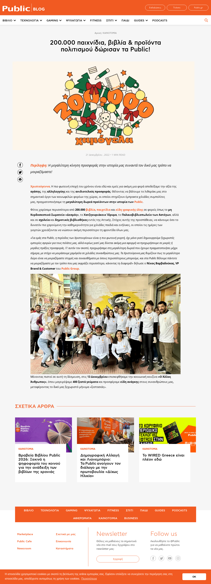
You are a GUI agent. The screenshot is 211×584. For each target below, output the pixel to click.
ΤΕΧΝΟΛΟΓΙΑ (29, 20)
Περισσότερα (180, 20)
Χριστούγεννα (40, 186)
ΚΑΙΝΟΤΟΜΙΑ (110, 33)
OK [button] (194, 576)
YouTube (171, 559)
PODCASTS (159, 20)
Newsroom (24, 548)
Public (138, 202)
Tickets (177, 7)
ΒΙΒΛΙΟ (7, 20)
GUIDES (139, 20)
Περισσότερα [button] (89, 578)
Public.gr (198, 7)
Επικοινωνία (63, 541)
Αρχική (98, 33)
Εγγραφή (118, 559)
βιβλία (90, 210)
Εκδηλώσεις (155, 7)
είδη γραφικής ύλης (129, 210)
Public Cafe (24, 541)
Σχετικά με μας (66, 534)
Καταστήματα (64, 548)
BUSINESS (131, 518)
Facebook (155, 559)
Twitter (163, 559)
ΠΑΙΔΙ (125, 20)
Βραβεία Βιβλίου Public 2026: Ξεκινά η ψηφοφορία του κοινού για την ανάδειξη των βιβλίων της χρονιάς (39, 463)
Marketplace (25, 534)
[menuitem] (11, 21)
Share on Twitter (20, 172)
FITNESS (96, 20)
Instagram (179, 559)
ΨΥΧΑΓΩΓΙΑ (74, 20)
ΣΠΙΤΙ (110, 20)
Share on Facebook (20, 165)
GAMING (52, 20)
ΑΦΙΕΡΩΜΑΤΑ (82, 518)
